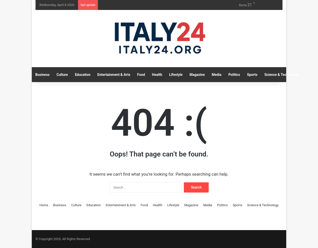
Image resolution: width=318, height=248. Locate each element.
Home (44, 205)
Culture (62, 75)
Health (157, 75)
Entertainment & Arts (113, 75)
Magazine (197, 75)
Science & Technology (281, 75)
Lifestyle (176, 75)
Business (42, 75)
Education (82, 75)
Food (141, 75)
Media (216, 75)
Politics (234, 75)
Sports (252, 75)
